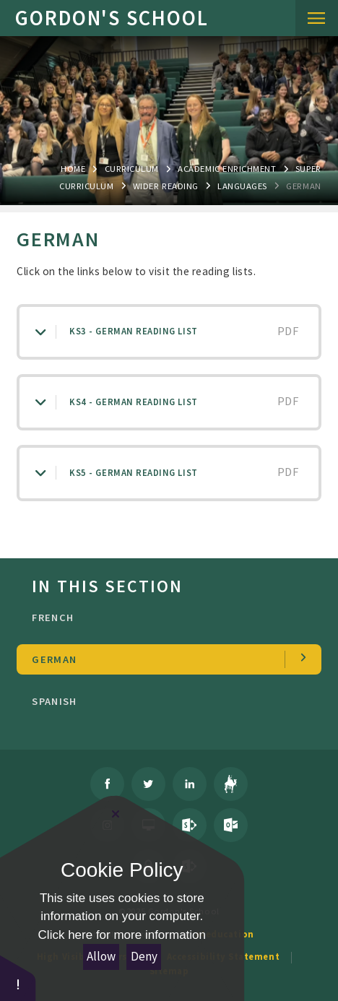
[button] (18, 977)
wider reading (166, 185)
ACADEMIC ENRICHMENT (227, 168)
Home (73, 168)
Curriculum (132, 168)
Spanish (165, 701)
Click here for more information (122, 935)
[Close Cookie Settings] (115, 814)
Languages (242, 185)
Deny (144, 956)
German (303, 185)
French (165, 617)
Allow (101, 956)
